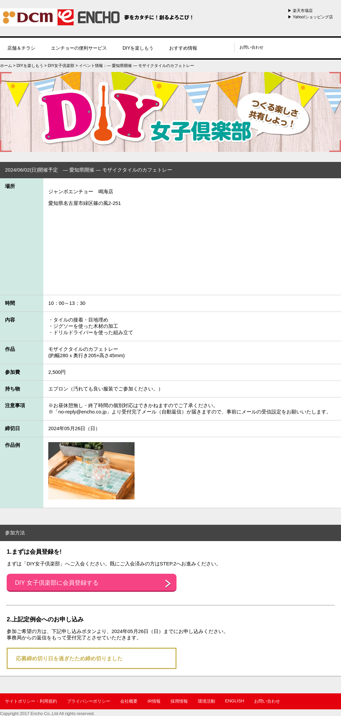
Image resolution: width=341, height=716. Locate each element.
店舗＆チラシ (21, 48)
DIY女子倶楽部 (61, 65)
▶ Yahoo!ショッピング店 (310, 17)
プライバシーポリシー (88, 701)
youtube (225, 47)
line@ (208, 47)
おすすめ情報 (183, 48)
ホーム (6, 65)
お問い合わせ (251, 47)
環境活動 (206, 701)
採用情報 (179, 701)
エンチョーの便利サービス (79, 48)
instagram (217, 47)
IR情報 (154, 701)
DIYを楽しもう (138, 48)
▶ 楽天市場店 (300, 10)
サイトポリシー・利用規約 (31, 701)
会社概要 (129, 701)
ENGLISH (234, 700)
